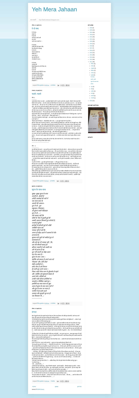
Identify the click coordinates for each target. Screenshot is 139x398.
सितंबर (92, 70)
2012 (91, 59)
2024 (91, 32)
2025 (91, 30)
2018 (91, 46)
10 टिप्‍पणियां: (52, 181)
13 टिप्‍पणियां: (53, 303)
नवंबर (92, 66)
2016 (91, 50)
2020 (91, 41)
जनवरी (92, 98)
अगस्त (92, 72)
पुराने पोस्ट (79, 386)
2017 (91, 48)
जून (92, 86)
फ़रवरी (92, 95)
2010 (91, 100)
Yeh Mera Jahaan (54, 9)
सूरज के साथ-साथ (39, 189)
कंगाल (34, 312)
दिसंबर (92, 63)
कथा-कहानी (33, 20)
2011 (91, 61)
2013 (91, 57)
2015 (91, 52)
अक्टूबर (93, 68)
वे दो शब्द (35, 28)
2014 (91, 55)
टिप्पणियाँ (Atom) (40, 389)
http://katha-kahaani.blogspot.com (49, 20)
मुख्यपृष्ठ (56, 386)
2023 (91, 34)
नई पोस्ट (34, 386)
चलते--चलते (36, 94)
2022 (91, 36)
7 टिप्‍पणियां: (52, 381)
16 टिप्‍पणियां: (53, 85)
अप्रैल (92, 91)
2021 (91, 39)
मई (91, 88)
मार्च (92, 93)
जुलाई (92, 75)
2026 (91, 28)
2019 (91, 43)
